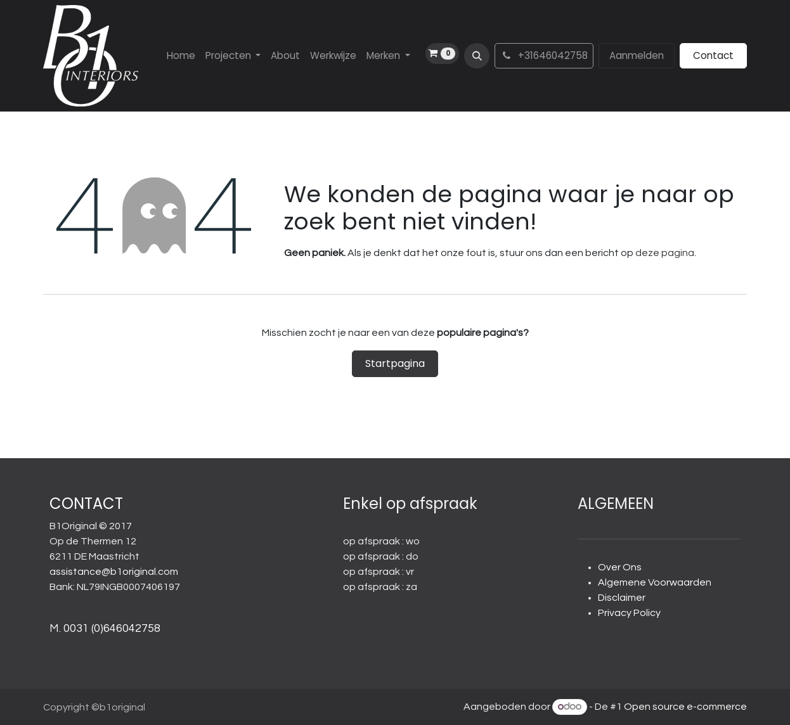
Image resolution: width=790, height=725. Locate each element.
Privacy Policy (629, 613)
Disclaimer (621, 598)
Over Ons (620, 567)
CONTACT (86, 503)
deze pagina (664, 253)
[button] (476, 55)
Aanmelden (636, 55)
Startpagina (395, 363)
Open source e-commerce (685, 707)
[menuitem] (181, 56)
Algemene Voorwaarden (654, 582)
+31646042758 (544, 55)
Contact (713, 55)
